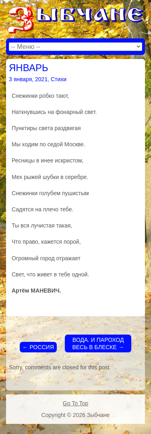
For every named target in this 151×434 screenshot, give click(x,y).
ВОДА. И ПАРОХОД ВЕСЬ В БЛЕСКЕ (98, 343)
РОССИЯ (38, 347)
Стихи (58, 79)
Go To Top (75, 403)
